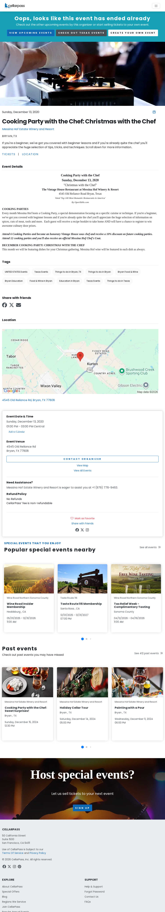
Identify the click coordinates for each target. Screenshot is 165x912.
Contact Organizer (82, 459)
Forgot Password (95, 891)
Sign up (82, 808)
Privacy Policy (38, 853)
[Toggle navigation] (156, 6)
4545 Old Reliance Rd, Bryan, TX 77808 (28, 400)
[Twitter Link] (12, 306)
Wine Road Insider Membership (20, 605)
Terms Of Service (12, 853)
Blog (4, 896)
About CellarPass (12, 886)
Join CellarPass (11, 907)
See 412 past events (148, 653)
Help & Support (94, 886)
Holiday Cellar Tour (74, 708)
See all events (150, 547)
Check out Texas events (81, 32)
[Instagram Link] (87, 530)
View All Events (82, 470)
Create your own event (133, 32)
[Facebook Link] (5, 306)
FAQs (88, 901)
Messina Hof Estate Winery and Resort (28, 129)
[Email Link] (19, 306)
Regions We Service (14, 901)
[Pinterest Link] (19, 867)
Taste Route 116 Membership (81, 604)
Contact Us (91, 896)
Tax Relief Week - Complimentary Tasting (132, 605)
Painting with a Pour (129, 708)
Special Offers (10, 891)
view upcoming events (30, 32)
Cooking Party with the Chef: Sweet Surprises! (26, 709)
